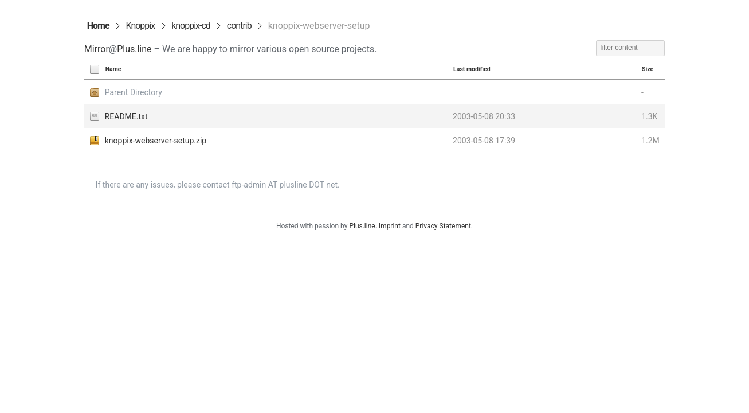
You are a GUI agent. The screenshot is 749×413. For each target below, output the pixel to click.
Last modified (472, 69)
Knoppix (140, 25)
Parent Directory (133, 92)
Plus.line (134, 49)
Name (113, 69)
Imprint (390, 226)
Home (98, 25)
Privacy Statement (443, 226)
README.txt (126, 116)
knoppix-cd (190, 25)
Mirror (96, 49)
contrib (239, 25)
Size (647, 69)
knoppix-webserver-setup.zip (156, 140)
